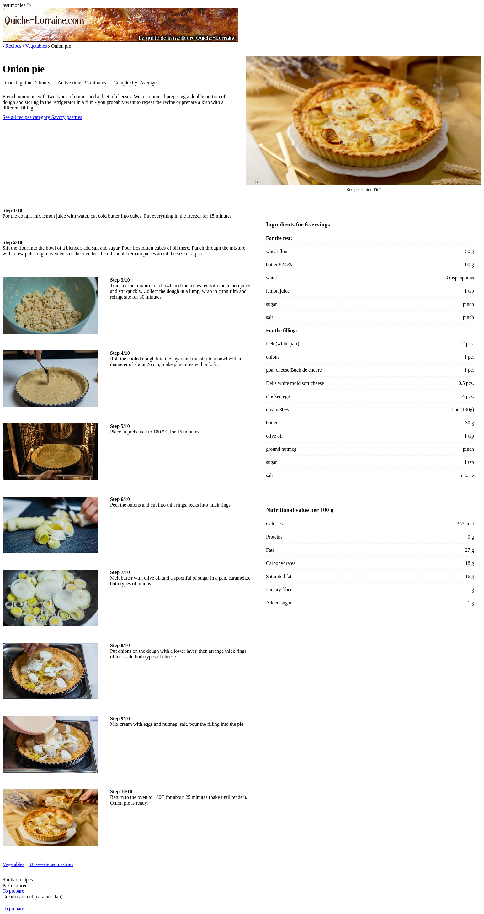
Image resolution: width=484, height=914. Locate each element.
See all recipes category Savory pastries (42, 117)
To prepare (13, 891)
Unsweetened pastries (51, 864)
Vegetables (13, 864)
